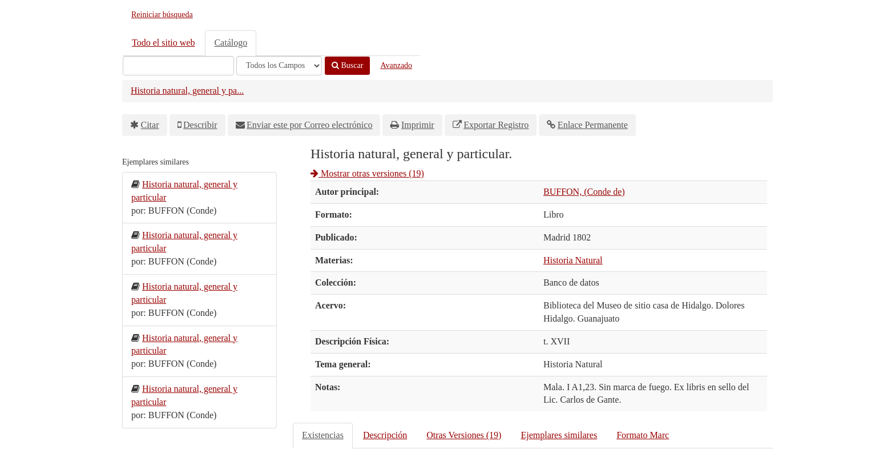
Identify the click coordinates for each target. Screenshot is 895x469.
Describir (200, 125)
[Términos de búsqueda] (178, 65)
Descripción (385, 435)
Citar (150, 125)
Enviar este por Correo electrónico (309, 125)
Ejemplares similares (559, 435)
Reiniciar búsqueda (162, 14)
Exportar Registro (496, 125)
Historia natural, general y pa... (187, 90)
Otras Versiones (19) (463, 435)
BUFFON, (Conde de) (584, 192)
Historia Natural (573, 260)
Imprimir (417, 125)
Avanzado (396, 65)
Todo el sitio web (163, 42)
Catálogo (230, 42)
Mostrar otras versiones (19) (367, 173)
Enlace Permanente (593, 125)
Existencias (323, 435)
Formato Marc (642, 435)
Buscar (347, 65)
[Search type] (279, 65)
